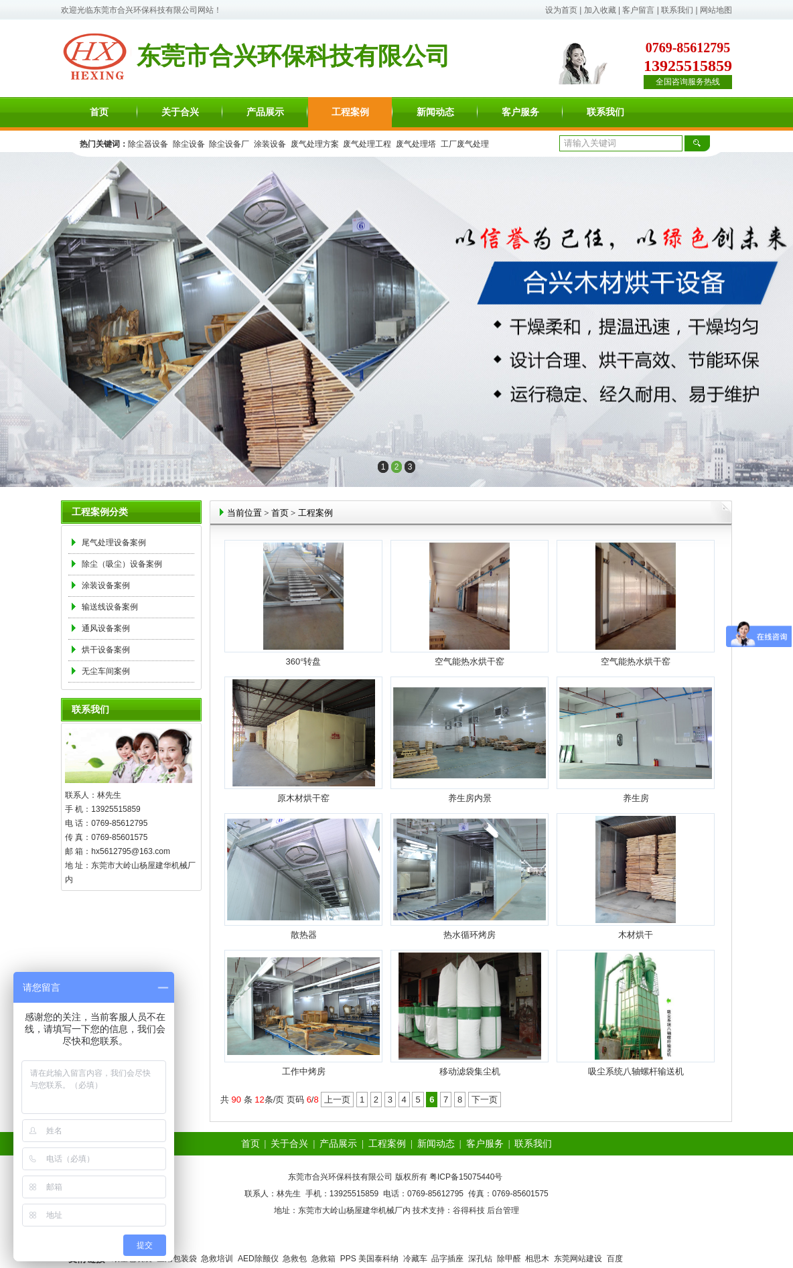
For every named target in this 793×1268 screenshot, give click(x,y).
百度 (615, 1258)
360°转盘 (303, 661)
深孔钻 (480, 1258)
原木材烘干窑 (303, 798)
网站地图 (716, 10)
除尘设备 (189, 144)
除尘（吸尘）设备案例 (122, 564)
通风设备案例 (106, 628)
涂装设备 (270, 144)
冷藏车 (415, 1258)
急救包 (295, 1258)
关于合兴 (180, 112)
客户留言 (638, 10)
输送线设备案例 (110, 607)
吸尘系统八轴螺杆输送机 (636, 1071)
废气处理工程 (367, 144)
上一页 (337, 1100)
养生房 (636, 798)
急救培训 (217, 1258)
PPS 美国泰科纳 (369, 1258)
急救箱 (323, 1258)
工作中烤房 (304, 1071)
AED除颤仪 (258, 1258)
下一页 (485, 1100)
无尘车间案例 (106, 671)
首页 (99, 112)
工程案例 (350, 112)
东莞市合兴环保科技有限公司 (145, 10)
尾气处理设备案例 (114, 542)
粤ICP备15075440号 (465, 1177)
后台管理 (503, 1210)
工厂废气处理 (465, 144)
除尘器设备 (148, 144)
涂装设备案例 (106, 585)
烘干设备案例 (106, 649)
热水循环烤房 (469, 935)
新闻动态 (435, 112)
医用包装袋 (177, 1258)
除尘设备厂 (229, 144)
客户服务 (520, 112)
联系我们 (677, 10)
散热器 (304, 935)
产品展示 (265, 112)
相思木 (537, 1258)
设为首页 (561, 10)
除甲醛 (509, 1258)
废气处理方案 (315, 144)
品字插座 (447, 1258)
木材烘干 (635, 935)
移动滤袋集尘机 (469, 1071)
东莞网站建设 (578, 1258)
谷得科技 (469, 1210)
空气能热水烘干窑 (469, 661)
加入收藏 (600, 10)
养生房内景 (470, 798)
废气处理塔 (416, 144)
